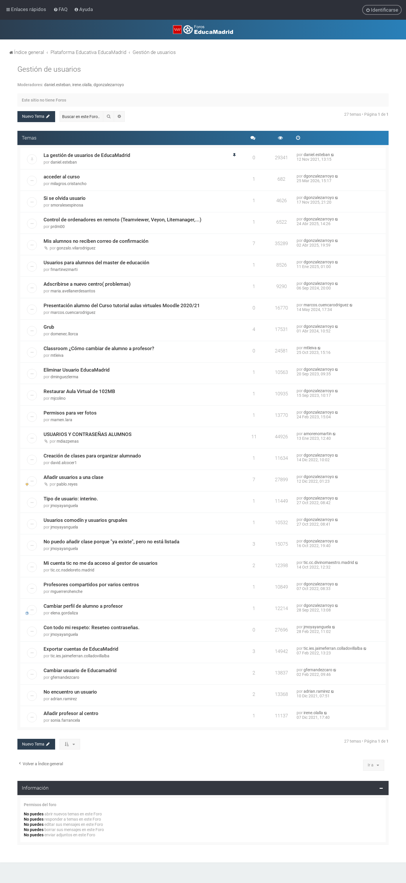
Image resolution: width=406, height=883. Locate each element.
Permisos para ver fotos (70, 413)
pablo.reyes (67, 484)
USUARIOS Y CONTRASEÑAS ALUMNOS (87, 434)
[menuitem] (61, 9)
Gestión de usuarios (49, 69)
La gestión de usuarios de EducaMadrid (87, 155)
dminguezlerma (64, 376)
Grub (49, 327)
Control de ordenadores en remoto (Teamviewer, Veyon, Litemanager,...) (122, 219)
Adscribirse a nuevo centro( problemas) (87, 284)
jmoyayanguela (64, 505)
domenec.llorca (64, 334)
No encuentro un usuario (70, 692)
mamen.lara (61, 419)
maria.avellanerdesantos (72, 291)
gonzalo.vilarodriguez (76, 248)
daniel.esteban (57, 84)
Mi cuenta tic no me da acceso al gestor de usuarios (101, 563)
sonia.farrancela (65, 720)
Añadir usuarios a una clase (73, 477)
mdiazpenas (68, 441)
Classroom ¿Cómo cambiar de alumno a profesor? (99, 348)
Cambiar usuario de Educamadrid (80, 670)
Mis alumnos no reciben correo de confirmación (96, 241)
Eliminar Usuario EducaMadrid (77, 370)
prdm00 (57, 226)
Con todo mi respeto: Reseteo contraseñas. (92, 627)
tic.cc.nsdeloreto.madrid (72, 570)
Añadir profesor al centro (71, 713)
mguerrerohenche (66, 591)
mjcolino (58, 398)
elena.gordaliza (64, 613)
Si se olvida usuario (65, 198)
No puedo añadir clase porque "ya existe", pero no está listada (111, 541)
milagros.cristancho (68, 183)
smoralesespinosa (66, 205)
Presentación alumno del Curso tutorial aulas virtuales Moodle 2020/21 (122, 305)
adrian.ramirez (63, 698)
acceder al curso (62, 177)
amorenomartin (318, 433)
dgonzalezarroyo (108, 84)
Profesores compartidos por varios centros (91, 584)
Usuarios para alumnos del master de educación (96, 262)
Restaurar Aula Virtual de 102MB (79, 391)
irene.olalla (82, 84)
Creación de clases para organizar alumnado (92, 456)
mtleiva (57, 355)
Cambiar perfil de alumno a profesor (83, 606)
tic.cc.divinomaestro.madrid (329, 562)
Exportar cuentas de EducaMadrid (81, 649)
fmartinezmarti (63, 269)
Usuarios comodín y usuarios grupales (85, 520)
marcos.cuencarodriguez (72, 312)
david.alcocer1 (63, 462)
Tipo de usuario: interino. (71, 499)
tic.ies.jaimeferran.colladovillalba (79, 656)
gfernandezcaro (64, 677)
